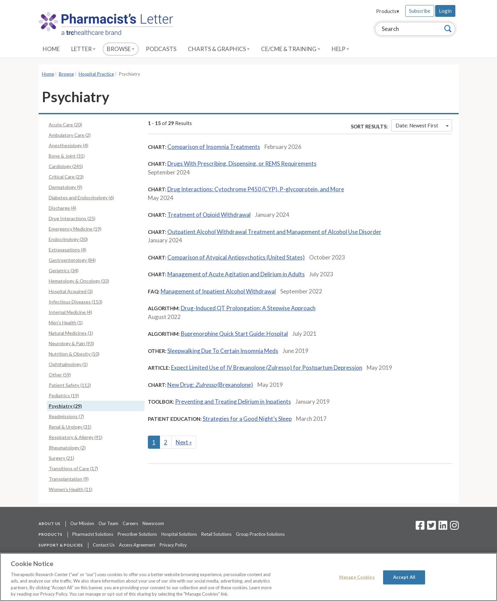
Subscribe (419, 11)
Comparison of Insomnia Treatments (213, 146)
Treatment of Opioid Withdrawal (209, 214)
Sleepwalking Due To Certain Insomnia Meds (222, 350)
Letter (83, 48)
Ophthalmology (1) (68, 364)
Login (445, 11)
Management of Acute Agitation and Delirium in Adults (236, 274)
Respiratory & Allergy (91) (75, 437)
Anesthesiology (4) (68, 145)
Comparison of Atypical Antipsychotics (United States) (236, 257)
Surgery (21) (61, 458)
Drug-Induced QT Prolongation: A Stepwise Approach (248, 308)
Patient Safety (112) (70, 385)
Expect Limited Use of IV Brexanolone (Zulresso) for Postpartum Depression (266, 367)
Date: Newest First (422, 125)
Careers (130, 523)
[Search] (448, 28)
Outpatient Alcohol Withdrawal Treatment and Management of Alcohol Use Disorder (274, 231)
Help (340, 48)
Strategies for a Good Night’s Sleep (247, 418)
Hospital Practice (96, 74)
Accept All (404, 577)
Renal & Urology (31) (70, 427)
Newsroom (153, 523)
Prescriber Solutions (137, 534)
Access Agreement (137, 545)
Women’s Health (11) (70, 489)
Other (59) (60, 374)
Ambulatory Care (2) (70, 135)
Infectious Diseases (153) (75, 302)
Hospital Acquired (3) (71, 291)
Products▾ (387, 11)
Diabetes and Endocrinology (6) (81, 197)
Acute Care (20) (65, 124)
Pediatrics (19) (64, 395)
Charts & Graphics (219, 48)
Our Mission (82, 523)
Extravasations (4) (67, 249)
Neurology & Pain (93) (71, 343)
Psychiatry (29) (65, 406)
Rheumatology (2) (67, 447)
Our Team (108, 523)
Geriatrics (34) (64, 270)
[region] (248, 577)
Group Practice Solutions (260, 534)
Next (184, 442)
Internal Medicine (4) (70, 312)
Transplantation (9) (69, 479)
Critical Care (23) (66, 176)
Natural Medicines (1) (71, 333)
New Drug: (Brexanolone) (210, 384)
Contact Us (104, 545)
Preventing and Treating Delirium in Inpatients (233, 401)
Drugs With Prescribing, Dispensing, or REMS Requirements (242, 163)
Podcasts (161, 48)
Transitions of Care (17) (73, 468)
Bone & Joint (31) (67, 156)
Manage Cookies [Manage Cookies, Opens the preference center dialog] (357, 577)
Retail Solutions (216, 534)
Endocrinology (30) (68, 239)
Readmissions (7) (66, 416)
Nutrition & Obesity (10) (74, 354)
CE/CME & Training (290, 48)
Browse (120, 48)
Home (51, 48)
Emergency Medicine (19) (75, 229)
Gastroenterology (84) (72, 260)
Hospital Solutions (179, 534)
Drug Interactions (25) (72, 218)
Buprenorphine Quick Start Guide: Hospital (234, 333)
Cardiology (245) (66, 166)
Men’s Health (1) (66, 322)
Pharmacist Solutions (92, 534)
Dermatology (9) (65, 187)
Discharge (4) (62, 208)
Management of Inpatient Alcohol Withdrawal (218, 291)
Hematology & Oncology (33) (79, 281)
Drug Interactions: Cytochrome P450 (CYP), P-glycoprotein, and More (255, 189)
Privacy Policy (173, 545)
